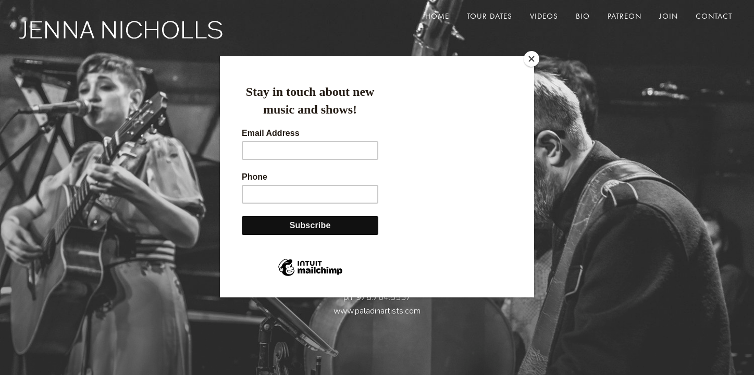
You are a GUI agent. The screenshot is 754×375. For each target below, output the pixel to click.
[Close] (531, 59)
